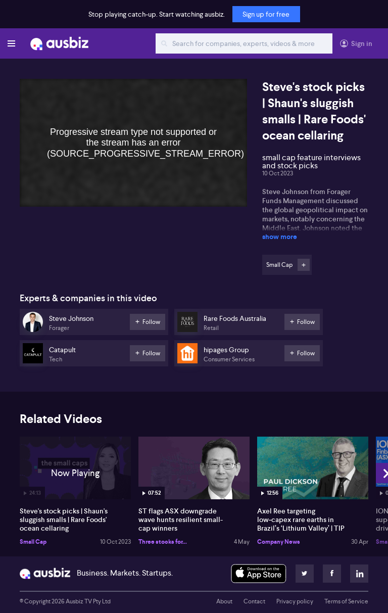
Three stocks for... (162, 542)
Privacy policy (294, 601)
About (224, 601)
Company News (278, 542)
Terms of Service (346, 601)
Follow (304, 265)
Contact (254, 601)
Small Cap (33, 542)
